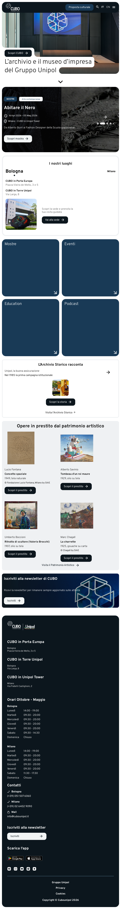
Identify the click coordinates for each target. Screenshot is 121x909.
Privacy (60, 888)
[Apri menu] (113, 7)
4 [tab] (111, 123)
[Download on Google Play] (15, 859)
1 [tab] (98, 123)
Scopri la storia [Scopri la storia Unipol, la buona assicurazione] (58, 402)
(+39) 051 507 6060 (19, 796)
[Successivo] (108, 372)
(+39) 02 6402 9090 (19, 806)
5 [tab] (113, 123)
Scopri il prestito (17, 490)
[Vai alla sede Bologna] (55, 220)
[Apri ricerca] (97, 7)
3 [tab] (107, 123)
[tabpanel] (60, 119)
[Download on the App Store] (34, 859)
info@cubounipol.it (18, 816)
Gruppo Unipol (60, 882)
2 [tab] (102, 123)
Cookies (60, 893)
